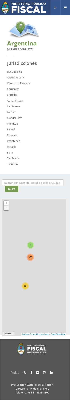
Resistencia (13, 141)
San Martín (13, 158)
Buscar (11, 189)
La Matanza (13, 106)
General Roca (15, 100)
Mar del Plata (14, 118)
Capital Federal (15, 77)
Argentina (22, 45)
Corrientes (13, 89)
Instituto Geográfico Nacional (35, 334)
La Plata (11, 112)
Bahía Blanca (14, 71)
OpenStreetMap (58, 334)
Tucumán (12, 164)
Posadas (12, 135)
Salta (10, 152)
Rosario (11, 146)
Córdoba (12, 95)
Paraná (11, 129)
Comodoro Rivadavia (18, 83)
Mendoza (12, 123)
